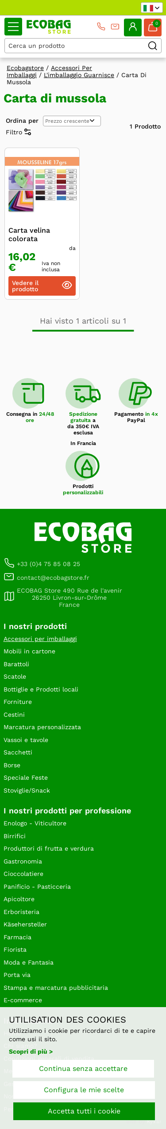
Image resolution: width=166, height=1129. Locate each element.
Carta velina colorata (29, 234)
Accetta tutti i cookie (84, 1111)
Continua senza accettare (83, 1068)
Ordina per (22, 120)
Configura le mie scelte (84, 1090)
